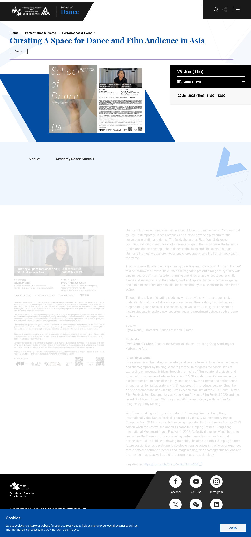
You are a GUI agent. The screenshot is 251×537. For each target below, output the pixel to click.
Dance (18, 51)
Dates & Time (211, 81)
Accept (233, 527)
